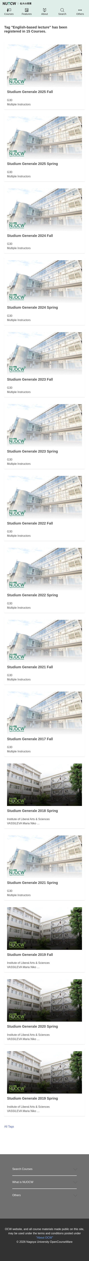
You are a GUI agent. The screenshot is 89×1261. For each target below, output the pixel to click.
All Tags (9, 1126)
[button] (9, 12)
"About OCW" (44, 1237)
